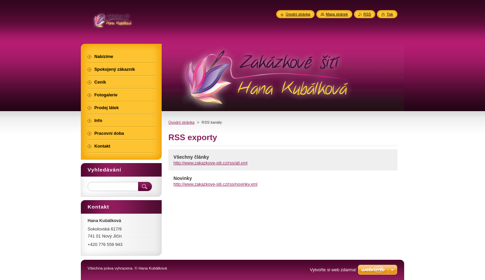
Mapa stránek (337, 14)
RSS (367, 14)
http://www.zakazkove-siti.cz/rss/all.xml (210, 162)
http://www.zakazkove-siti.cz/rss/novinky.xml (215, 184)
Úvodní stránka (181, 122)
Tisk (389, 14)
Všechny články (191, 157)
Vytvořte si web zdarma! (333, 269)
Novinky (182, 178)
